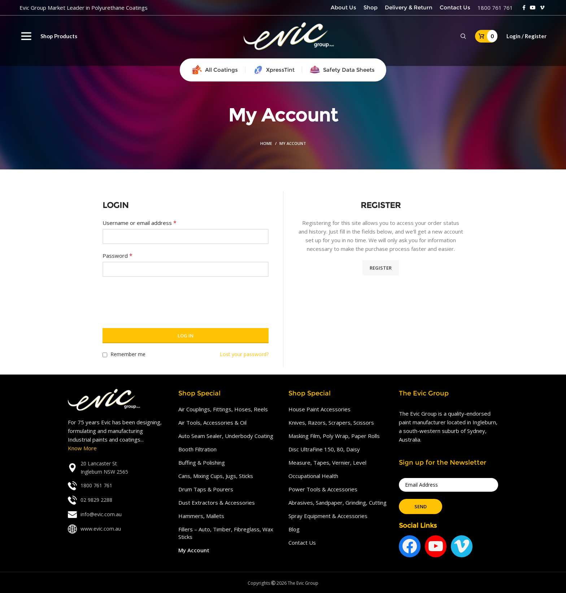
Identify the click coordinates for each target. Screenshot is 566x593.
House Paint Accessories (319, 409)
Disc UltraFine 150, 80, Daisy (324, 449)
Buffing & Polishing (201, 462)
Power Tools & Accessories (322, 489)
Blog (294, 529)
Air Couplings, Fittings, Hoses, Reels (223, 409)
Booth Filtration (197, 449)
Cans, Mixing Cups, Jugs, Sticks (215, 475)
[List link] (117, 468)
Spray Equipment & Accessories (327, 515)
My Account (193, 550)
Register (381, 268)
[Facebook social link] (524, 7)
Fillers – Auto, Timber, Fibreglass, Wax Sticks (225, 533)
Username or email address (140, 223)
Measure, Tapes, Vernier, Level (327, 462)
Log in (185, 335)
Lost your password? (244, 354)
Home (266, 143)
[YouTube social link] (533, 7)
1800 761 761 (495, 7)
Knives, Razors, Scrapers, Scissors (331, 422)
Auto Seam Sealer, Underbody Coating (225, 435)
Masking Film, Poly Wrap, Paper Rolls (334, 435)
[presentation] (157, 298)
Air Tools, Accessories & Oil (212, 422)
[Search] (463, 36)
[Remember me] (105, 355)
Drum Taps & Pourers (205, 489)
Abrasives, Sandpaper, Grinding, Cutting (337, 502)
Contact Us (302, 542)
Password (117, 256)
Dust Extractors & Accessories (216, 502)
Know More (82, 448)
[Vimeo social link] (542, 7)
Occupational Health (313, 475)
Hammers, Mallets (201, 515)
